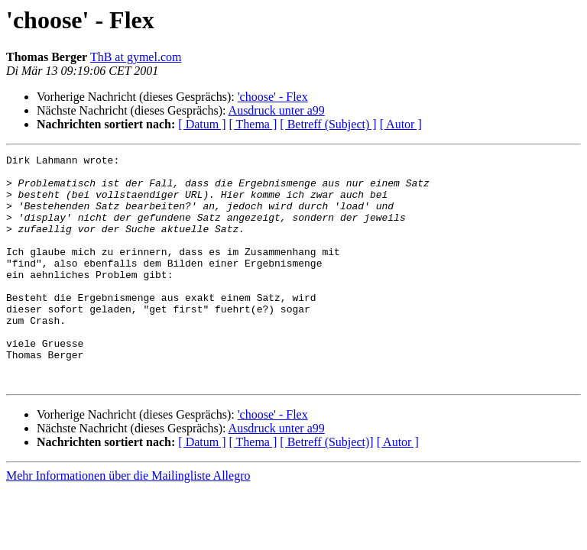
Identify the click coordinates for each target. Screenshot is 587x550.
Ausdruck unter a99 (277, 110)
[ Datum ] (201, 124)
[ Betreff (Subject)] (326, 487)
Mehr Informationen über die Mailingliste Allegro (128, 521)
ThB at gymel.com (136, 56)
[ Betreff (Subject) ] (328, 124)
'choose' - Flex (273, 96)
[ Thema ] (253, 124)
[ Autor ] (401, 124)
